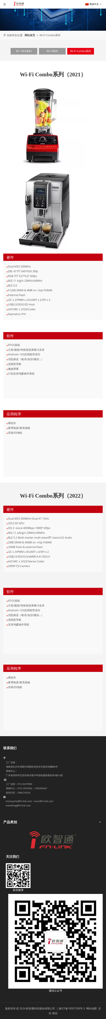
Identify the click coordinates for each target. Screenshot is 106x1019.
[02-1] (44, 210)
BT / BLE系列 (23, 51)
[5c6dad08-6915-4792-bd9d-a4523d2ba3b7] (55, 941)
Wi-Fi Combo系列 (80, 51)
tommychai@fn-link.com (19, 801)
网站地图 (91, 1008)
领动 (54, 1013)
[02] (44, 126)
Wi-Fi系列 (52, 51)
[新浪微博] (18, 875)
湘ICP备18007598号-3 (72, 1008)
